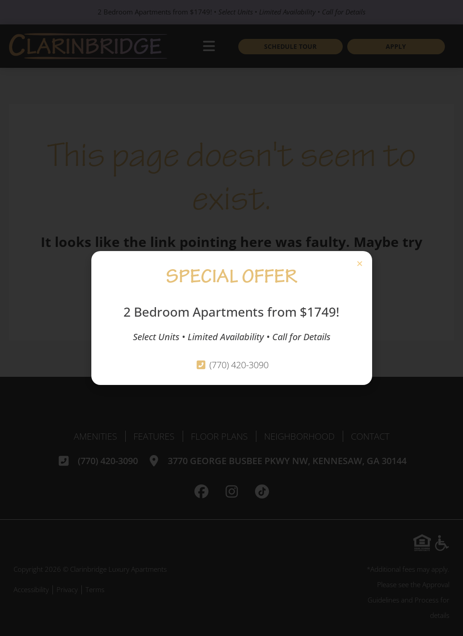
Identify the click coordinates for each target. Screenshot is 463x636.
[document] (231, 318)
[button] (359, 263)
